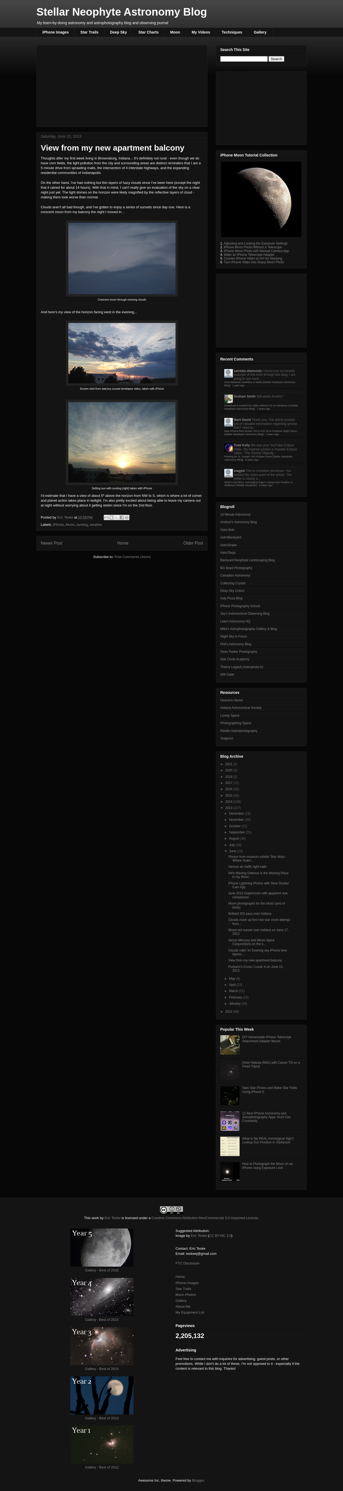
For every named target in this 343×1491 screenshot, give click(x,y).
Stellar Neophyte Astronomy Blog (121, 12)
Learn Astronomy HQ (235, 621)
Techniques (232, 32)
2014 (229, 802)
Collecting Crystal (232, 583)
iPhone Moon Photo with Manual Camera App (256, 251)
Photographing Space (235, 723)
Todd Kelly (242, 445)
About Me (183, 1306)
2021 (229, 764)
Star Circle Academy (234, 659)
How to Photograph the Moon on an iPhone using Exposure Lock (267, 1165)
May (232, 978)
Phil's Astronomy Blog (235, 644)
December (237, 813)
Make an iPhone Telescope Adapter (249, 255)
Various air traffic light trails (247, 867)
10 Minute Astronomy (235, 514)
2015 (229, 795)
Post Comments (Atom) (132, 557)
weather (96, 525)
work (95, 1218)
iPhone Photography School (240, 606)
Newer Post (51, 543)
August (234, 838)
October (235, 826)
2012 (229, 1012)
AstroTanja (228, 553)
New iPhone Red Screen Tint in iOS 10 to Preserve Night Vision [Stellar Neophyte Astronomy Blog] (260, 432)
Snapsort (226, 738)
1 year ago (238, 385)
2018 (229, 777)
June (233, 851)
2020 (229, 770)
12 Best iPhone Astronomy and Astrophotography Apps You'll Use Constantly (266, 1117)
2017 (229, 783)
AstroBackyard (230, 537)
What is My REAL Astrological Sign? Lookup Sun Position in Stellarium (268, 1140)
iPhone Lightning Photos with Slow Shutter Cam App (258, 885)
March (234, 991)
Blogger (198, 1480)
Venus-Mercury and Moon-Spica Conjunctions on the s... (251, 942)
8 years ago (252, 459)
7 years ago (263, 408)
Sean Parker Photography (238, 652)
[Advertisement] (122, 84)
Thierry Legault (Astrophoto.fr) (241, 667)
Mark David (242, 420)
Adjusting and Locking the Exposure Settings (256, 243)
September (237, 832)
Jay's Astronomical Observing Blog (245, 613)
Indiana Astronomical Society (241, 708)
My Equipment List (190, 1312)
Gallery (260, 32)
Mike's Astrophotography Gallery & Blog (248, 629)
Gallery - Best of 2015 (102, 1320)
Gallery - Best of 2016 (102, 1270)
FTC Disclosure (188, 1263)
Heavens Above (231, 700)
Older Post (193, 543)
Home (123, 543)
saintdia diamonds (248, 371)
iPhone (58, 525)
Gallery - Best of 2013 (102, 1418)
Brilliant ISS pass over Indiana (249, 914)
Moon (175, 32)
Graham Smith (245, 396)
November (237, 820)
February (236, 997)
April (232, 985)
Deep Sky (118, 32)
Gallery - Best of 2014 (102, 1369)
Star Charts (149, 32)
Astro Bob (227, 530)
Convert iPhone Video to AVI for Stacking (253, 258)
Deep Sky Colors (232, 591)
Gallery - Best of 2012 (102, 1467)
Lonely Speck (230, 715)
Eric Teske (65, 517)
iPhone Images (55, 32)
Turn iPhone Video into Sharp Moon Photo (254, 262)
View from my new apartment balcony (255, 960)
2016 (229, 789)
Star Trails (89, 32)
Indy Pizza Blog (231, 598)
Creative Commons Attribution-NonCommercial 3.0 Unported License (204, 1218)
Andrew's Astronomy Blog (238, 522)
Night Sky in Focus (233, 636)
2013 (229, 808)
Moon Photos (186, 1295)
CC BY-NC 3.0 (220, 1236)
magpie (239, 471)
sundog (82, 525)
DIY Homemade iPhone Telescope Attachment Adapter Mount (266, 1039)
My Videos (201, 32)
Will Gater (227, 674)
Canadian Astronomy (235, 575)
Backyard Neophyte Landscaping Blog (247, 560)
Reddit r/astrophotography (239, 731)
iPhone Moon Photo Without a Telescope (253, 247)
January (235, 1003)
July (232, 845)
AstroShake (228, 545)
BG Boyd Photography (236, 568)
